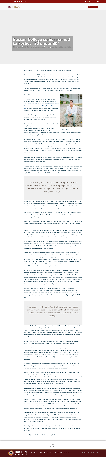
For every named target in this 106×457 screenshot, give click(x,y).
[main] (53, 224)
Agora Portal (92, 7)
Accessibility (34, 452)
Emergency (48, 452)
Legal (41, 452)
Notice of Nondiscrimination (62, 452)
